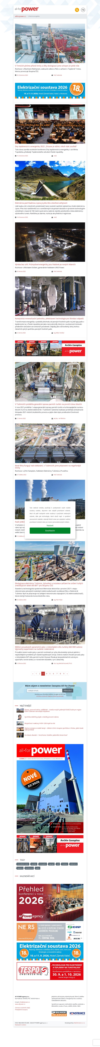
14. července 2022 (22, 217)
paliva (37, 868)
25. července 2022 (22, 75)
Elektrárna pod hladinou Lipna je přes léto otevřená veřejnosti (41, 203)
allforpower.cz (20, 16)
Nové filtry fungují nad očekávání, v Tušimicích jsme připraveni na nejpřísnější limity (48, 466)
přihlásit (68, 690)
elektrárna (73, 864)
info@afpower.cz (24, 1002)
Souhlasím (50, 531)
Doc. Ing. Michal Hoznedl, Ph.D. (63, 663)
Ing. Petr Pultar (58, 600)
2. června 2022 (21, 418)
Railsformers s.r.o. (79, 1023)
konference (29, 868)
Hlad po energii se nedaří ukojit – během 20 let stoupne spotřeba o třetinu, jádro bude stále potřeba (54, 729)
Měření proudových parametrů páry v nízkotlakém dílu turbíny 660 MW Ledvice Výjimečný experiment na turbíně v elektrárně (48, 648)
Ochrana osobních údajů (22, 1008)
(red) (55, 156)
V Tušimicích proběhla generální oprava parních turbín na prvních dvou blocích (48, 404)
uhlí (58, 864)
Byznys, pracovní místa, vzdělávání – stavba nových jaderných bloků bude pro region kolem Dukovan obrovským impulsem (53, 710)
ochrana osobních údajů (43, 696)
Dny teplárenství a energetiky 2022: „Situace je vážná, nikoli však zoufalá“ (46, 146)
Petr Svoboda (58, 75)
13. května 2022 (21, 536)
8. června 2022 (21, 271)
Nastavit (50, 526)
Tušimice (64, 864)
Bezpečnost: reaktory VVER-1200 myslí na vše (40, 723)
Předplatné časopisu (21, 1010)
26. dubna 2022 (21, 600)
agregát (51, 864)
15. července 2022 (22, 156)
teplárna (20, 868)
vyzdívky (33, 864)
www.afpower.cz (20, 1004)
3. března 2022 (21, 663)
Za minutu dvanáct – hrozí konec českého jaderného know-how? (46, 735)
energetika (42, 864)
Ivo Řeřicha (62, 418)
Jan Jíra (56, 418)
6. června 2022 (21, 333)
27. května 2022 (21, 475)
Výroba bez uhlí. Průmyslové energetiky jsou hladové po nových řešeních (45, 264)
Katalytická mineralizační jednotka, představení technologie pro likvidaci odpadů (49, 318)
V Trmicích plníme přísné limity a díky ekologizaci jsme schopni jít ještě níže (47, 66)
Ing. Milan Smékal (59, 333)
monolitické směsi (22, 864)
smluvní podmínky (57, 696)
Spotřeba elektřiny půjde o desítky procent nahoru (42, 717)
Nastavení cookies (20, 1025)
